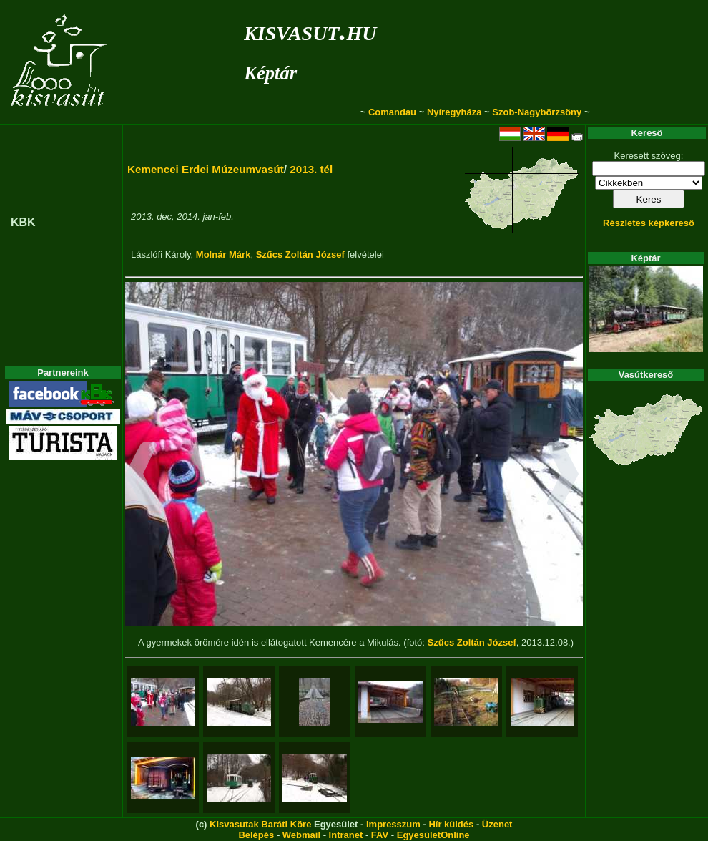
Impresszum (393, 824)
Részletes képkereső (648, 223)
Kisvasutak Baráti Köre (260, 824)
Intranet (346, 835)
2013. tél (311, 169)
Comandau (392, 112)
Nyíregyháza (454, 112)
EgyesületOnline (433, 835)
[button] (141, 476)
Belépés (256, 835)
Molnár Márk (223, 254)
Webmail (301, 835)
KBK (23, 222)
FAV (379, 835)
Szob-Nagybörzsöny (536, 112)
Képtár (270, 73)
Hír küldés (450, 824)
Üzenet (497, 824)
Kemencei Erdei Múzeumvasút (205, 169)
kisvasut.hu (310, 30)
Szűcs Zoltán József (300, 254)
